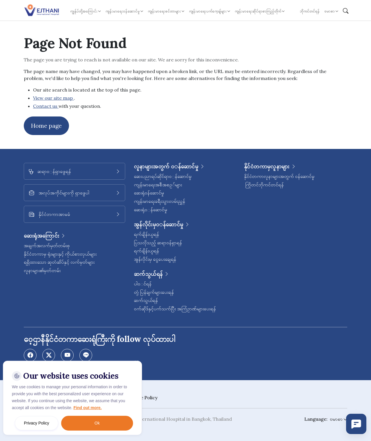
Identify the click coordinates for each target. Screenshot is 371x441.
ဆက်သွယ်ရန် (146, 300)
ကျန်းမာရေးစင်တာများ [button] (164, 11)
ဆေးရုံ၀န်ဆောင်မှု (149, 193)
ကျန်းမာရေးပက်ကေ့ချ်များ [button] (208, 11)
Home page (46, 125)
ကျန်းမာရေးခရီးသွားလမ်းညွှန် (159, 201)
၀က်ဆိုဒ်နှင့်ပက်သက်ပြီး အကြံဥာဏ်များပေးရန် (175, 308)
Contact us (46, 106)
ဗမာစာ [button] (329, 11)
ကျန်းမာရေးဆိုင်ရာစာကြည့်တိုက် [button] (258, 11)
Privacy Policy (36, 423)
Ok (97, 423)
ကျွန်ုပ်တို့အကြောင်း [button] (83, 11)
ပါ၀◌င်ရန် (143, 284)
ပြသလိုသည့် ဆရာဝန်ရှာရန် (158, 242)
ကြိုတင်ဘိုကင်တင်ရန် (264, 184)
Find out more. (87, 407)
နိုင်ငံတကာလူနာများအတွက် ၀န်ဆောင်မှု (279, 176)
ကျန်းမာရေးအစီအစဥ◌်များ (158, 184)
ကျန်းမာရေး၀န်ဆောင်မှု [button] (123, 11)
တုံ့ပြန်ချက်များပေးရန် (154, 292)
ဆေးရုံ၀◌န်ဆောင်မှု (150, 209)
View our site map (53, 98)
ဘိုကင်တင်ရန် (310, 11)
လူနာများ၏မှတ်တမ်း (42, 270)
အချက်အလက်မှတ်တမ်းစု (47, 245)
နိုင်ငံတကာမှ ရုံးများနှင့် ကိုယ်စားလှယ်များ (60, 254)
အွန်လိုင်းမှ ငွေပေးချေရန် (155, 259)
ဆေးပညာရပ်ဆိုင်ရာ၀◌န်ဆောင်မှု (163, 176)
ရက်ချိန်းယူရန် (146, 234)
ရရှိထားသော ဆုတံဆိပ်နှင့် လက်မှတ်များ (59, 262)
